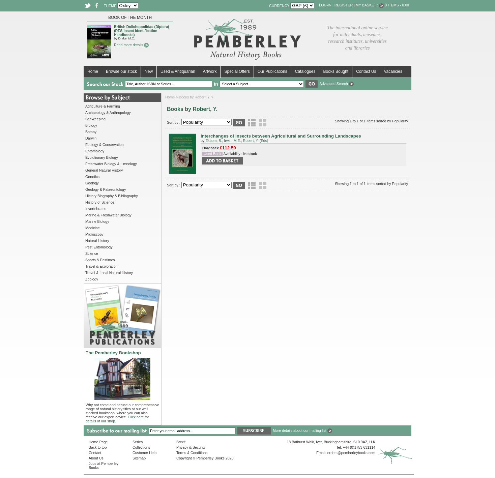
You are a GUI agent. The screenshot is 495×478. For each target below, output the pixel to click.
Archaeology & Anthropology (107, 113)
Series (138, 442)
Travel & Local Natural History (109, 273)
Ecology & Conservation (104, 145)
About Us (96, 458)
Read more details (131, 45)
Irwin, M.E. (232, 141)
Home (92, 71)
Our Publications (272, 71)
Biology (91, 125)
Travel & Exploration (101, 266)
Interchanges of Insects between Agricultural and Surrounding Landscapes (281, 136)
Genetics (92, 177)
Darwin (90, 138)
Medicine (92, 228)
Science (91, 253)
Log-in (325, 5)
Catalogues (305, 71)
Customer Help (144, 453)
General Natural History (104, 170)
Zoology (91, 279)
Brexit (180, 442)
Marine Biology (97, 221)
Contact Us (366, 71)
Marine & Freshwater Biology (108, 215)
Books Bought (335, 71)
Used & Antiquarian (178, 71)
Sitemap (139, 458)
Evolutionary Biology (101, 157)
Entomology (94, 151)
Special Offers (237, 71)
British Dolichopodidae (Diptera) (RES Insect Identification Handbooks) (141, 31)
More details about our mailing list (302, 430)
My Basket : (370, 5)
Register (343, 5)
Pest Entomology (99, 247)
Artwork (210, 71)
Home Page (98, 442)
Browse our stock (121, 71)
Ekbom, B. (213, 141)
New (149, 71)
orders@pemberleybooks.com (351, 453)
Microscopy (94, 234)
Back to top (98, 447)
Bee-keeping (95, 119)
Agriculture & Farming (102, 106)
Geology (92, 183)
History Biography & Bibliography (111, 196)
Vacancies (393, 71)
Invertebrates (95, 209)
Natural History (97, 241)
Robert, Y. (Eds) (255, 141)
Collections (141, 447)
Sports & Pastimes (100, 260)
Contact (95, 453)
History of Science (99, 202)
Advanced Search (336, 84)
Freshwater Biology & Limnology (111, 164)
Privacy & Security (190, 447)
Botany (90, 132)
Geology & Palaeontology (105, 189)
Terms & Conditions (191, 453)
